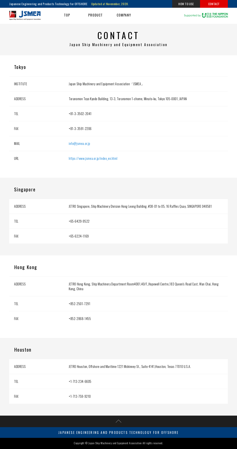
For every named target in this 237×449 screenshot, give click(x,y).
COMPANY (124, 15)
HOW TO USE (186, 4)
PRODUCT (95, 15)
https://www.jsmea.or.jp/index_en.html (93, 158)
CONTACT (214, 4)
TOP (67, 15)
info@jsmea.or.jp (79, 143)
